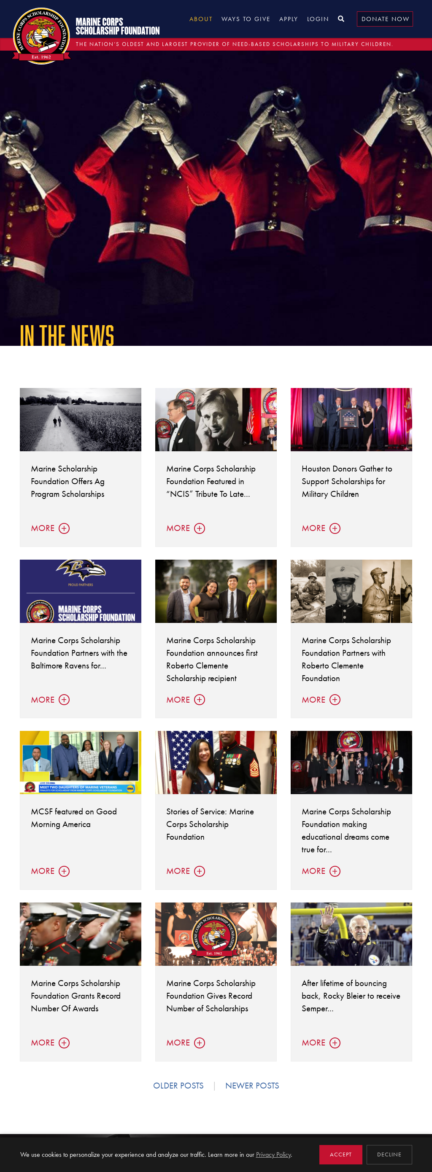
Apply (288, 19)
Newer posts (252, 1085)
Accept (341, 1154)
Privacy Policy (273, 1154)
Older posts (178, 1085)
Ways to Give (245, 19)
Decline (389, 1154)
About (201, 19)
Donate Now (386, 19)
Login (318, 19)
